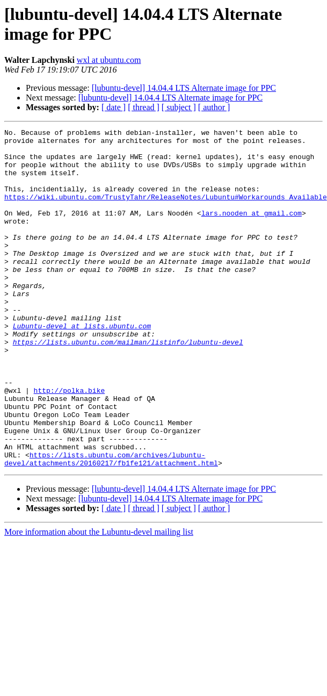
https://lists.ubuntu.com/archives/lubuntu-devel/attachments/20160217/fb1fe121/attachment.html (111, 525)
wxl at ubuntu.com (109, 59)
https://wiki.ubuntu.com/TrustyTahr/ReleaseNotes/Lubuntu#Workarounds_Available (165, 211)
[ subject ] (179, 107)
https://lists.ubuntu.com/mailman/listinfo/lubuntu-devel (128, 385)
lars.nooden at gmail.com (251, 230)
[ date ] (113, 107)
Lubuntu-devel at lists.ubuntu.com (82, 366)
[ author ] (214, 107)
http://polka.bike (69, 443)
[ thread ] (143, 107)
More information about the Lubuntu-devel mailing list (98, 599)
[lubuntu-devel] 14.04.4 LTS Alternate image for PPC (184, 87)
